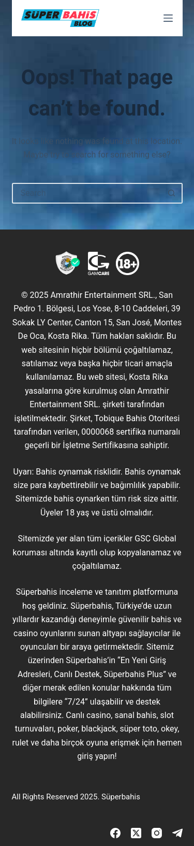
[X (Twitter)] (136, 833)
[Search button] (172, 193)
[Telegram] (177, 833)
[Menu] (168, 18)
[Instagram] (157, 833)
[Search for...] (87, 193)
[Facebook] (115, 833)
